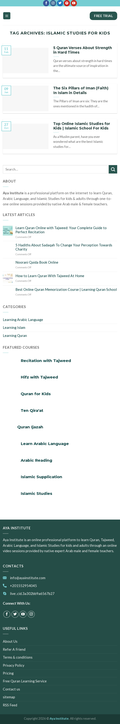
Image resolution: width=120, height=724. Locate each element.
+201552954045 (23, 586)
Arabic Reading (36, 460)
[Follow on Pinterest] (67, 3)
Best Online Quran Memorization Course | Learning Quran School (66, 289)
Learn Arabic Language (45, 443)
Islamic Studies (36, 493)
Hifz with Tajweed (39, 377)
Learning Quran (15, 336)
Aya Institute (59, 718)
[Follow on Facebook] (46, 3)
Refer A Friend (14, 649)
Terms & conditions (17, 657)
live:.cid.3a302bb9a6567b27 (32, 594)
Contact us (11, 689)
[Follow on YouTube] (74, 3)
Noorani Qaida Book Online (36, 262)
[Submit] (113, 169)
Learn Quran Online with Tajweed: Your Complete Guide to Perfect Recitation (61, 230)
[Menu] (6, 15)
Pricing (8, 673)
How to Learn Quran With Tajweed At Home (49, 276)
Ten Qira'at (32, 410)
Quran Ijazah (30, 427)
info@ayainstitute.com (27, 578)
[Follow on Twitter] (60, 3)
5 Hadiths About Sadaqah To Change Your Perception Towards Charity (63, 247)
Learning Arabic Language (23, 320)
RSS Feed (10, 705)
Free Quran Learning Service (25, 681)
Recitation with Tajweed (46, 360)
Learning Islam (14, 327)
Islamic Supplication (41, 476)
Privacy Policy (13, 665)
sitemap (9, 697)
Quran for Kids (36, 393)
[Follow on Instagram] (53, 3)
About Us (10, 641)
